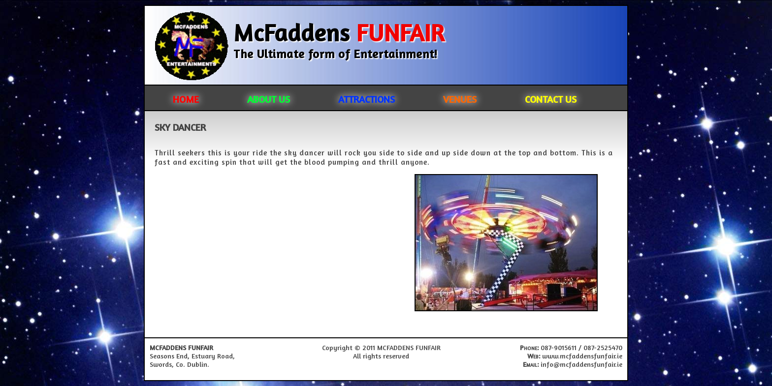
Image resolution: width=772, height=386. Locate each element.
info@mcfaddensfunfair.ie (581, 364)
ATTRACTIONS (366, 99)
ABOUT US (268, 99)
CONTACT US (551, 99)
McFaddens (339, 32)
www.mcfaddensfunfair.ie (582, 356)
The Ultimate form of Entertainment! (335, 54)
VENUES (460, 99)
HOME (186, 99)
